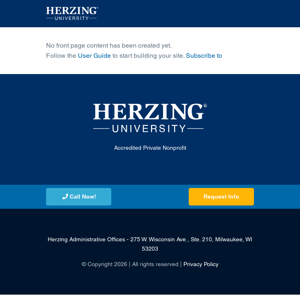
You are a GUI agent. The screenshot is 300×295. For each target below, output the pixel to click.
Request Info (221, 196)
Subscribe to (204, 55)
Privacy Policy (200, 264)
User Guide (94, 55)
